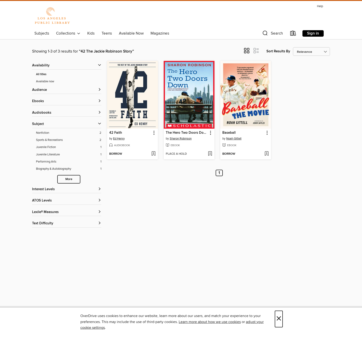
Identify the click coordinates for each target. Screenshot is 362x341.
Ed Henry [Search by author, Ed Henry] (119, 138)
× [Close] (279, 319)
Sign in (313, 33)
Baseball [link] (229, 133)
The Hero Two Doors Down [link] (187, 133)
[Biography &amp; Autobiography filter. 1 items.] (68, 168)
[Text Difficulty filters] (66, 223)
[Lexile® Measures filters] (66, 212)
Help (320, 6)
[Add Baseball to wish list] (266, 154)
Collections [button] (68, 33)
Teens (107, 33)
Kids (91, 33)
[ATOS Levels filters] (66, 200)
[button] (272, 34)
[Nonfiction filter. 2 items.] (68, 132)
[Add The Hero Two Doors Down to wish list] (210, 154)
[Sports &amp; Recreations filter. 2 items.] (68, 140)
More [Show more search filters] (68, 179)
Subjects (41, 33)
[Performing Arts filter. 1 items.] (68, 161)
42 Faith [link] (115, 133)
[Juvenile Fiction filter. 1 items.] (68, 147)
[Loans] (293, 34)
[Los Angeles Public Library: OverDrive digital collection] (52, 15)
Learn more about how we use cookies (210, 322)
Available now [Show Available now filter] (45, 81)
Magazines (160, 33)
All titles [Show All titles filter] (41, 74)
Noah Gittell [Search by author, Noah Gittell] (233, 138)
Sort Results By (278, 51)
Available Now (131, 33)
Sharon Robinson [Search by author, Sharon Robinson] (181, 138)
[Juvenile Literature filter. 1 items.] (68, 154)
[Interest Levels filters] (66, 189)
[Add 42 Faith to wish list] (153, 154)
